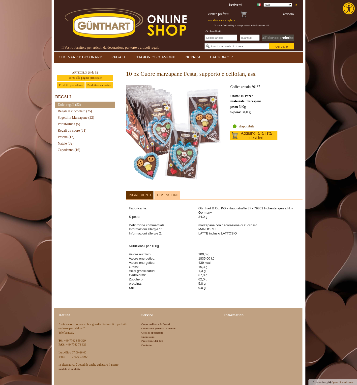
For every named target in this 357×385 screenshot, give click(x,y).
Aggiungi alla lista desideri (256, 135)
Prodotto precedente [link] (71, 85)
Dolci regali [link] (69, 105)
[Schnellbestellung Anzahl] (250, 38)
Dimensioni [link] (167, 195)
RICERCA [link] (192, 57)
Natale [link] (65, 143)
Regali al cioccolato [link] (75, 111)
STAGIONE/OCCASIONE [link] (154, 57)
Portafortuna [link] (69, 124)
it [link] (296, 4)
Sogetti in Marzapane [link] (76, 117)
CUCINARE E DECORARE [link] (80, 57)
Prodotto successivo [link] (99, 85)
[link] (349, 8)
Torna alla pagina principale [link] (85, 77)
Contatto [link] (146, 345)
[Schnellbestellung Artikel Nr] (221, 38)
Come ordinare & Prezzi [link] (155, 324)
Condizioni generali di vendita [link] (159, 328)
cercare (281, 46)
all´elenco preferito (278, 38)
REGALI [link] (118, 57)
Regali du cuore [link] (72, 130)
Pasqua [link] (66, 137)
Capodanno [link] (69, 150)
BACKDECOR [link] (221, 57)
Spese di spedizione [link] (342, 382)
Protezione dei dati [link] (152, 340)
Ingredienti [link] (140, 195)
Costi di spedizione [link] (152, 332)
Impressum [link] (147, 336)
